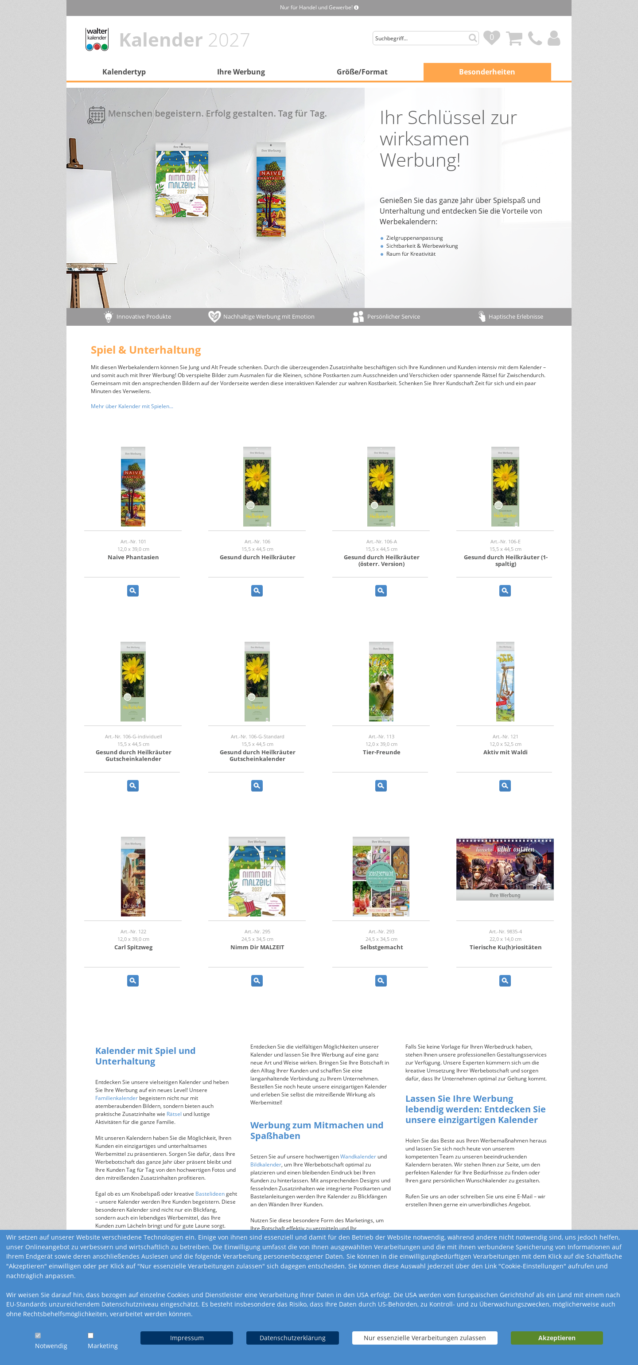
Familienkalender (116, 1098)
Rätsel (174, 1114)
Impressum (187, 1338)
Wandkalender (358, 1156)
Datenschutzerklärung (293, 1338)
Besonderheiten (487, 72)
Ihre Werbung (241, 72)
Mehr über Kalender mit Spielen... (132, 406)
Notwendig (51, 1346)
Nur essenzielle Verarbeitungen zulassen (425, 1338)
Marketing (103, 1346)
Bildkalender (265, 1164)
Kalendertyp (124, 72)
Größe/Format (362, 72)
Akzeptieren (557, 1338)
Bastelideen (210, 1193)
